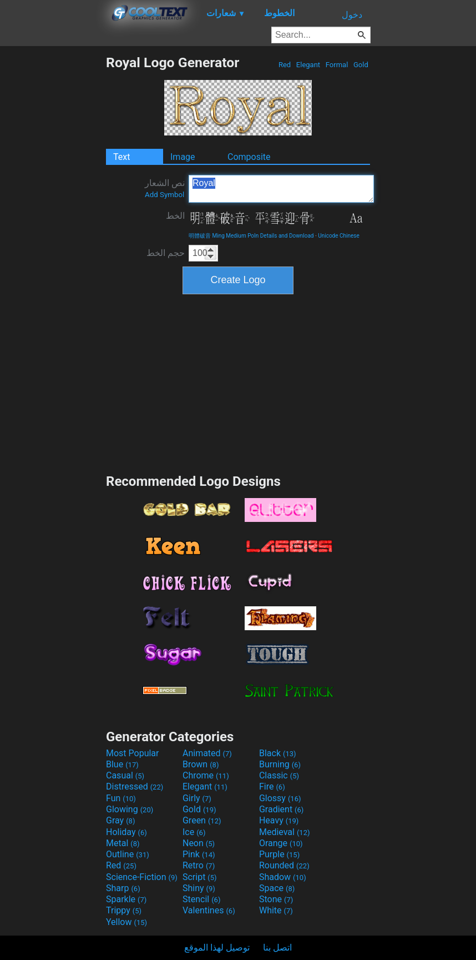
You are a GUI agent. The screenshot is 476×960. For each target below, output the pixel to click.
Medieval (284, 832)
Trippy (123, 910)
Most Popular (132, 753)
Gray (120, 820)
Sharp (123, 888)
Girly (197, 798)
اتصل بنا (277, 947)
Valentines (209, 910)
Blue (122, 764)
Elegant (308, 65)
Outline (127, 854)
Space (277, 888)
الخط (175, 215)
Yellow (126, 922)
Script (200, 877)
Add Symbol (164, 194)
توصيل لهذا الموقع (217, 947)
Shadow (282, 877)
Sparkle (126, 899)
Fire (272, 786)
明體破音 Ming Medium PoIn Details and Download (251, 236)
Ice (194, 832)
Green (202, 820)
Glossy (280, 798)
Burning (280, 764)
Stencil (201, 899)
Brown (201, 764)
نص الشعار (165, 188)
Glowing (129, 809)
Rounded (284, 865)
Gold (361, 65)
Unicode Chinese (338, 236)
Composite (249, 157)
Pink (199, 854)
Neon (199, 843)
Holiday (126, 832)
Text (121, 157)
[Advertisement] (52, 221)
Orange (281, 843)
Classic (279, 775)
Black (277, 753)
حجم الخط (165, 253)
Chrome (206, 775)
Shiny (199, 888)
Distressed (134, 786)
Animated (207, 753)
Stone (276, 899)
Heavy (278, 820)
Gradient (281, 809)
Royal (281, 189)
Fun (121, 798)
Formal (337, 65)
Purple (279, 854)
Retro (199, 865)
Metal (123, 843)
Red (285, 65)
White (276, 910)
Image (182, 157)
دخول (352, 14)
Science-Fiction (142, 877)
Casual (125, 775)
